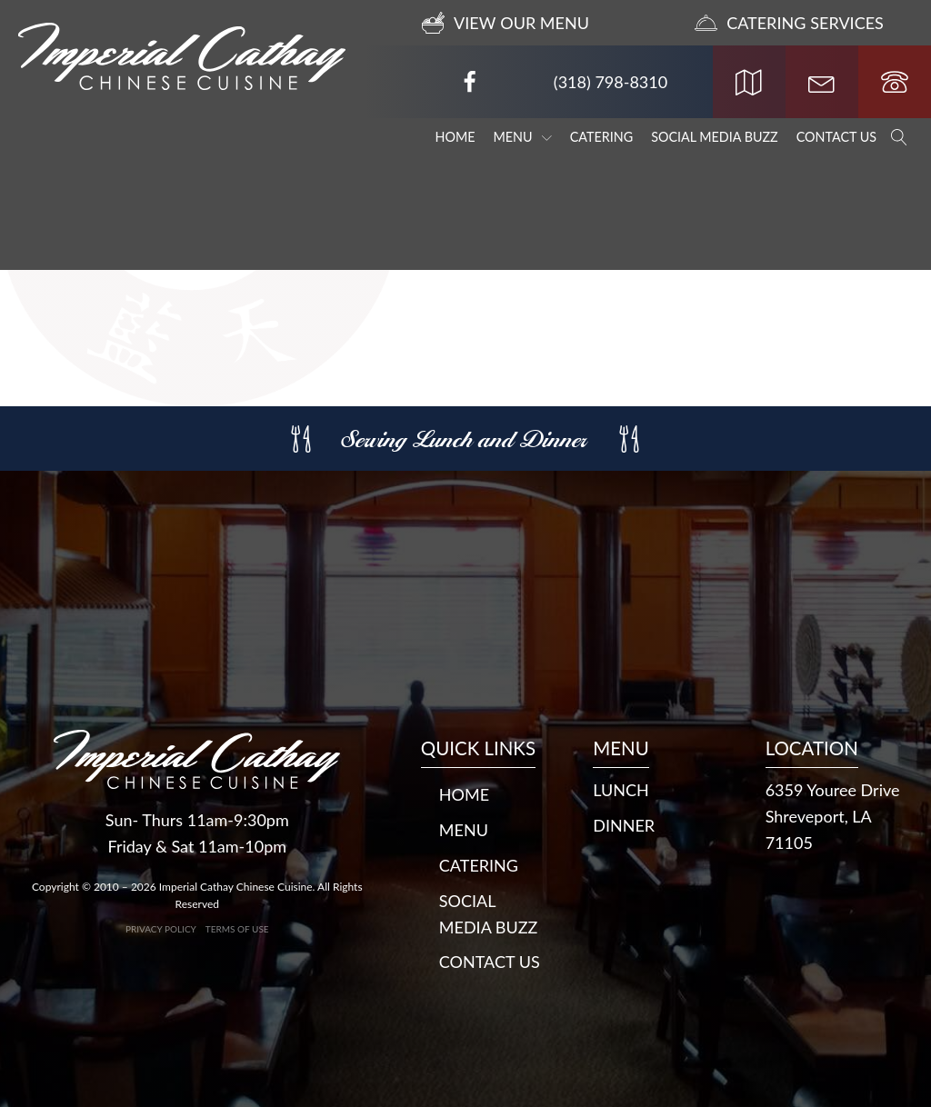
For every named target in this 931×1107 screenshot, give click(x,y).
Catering (601, 137)
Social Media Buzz (714, 137)
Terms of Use (237, 928)
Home (455, 137)
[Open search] (899, 137)
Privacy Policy (160, 928)
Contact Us (836, 137)
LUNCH (621, 790)
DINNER (624, 825)
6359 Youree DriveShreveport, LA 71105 (833, 816)
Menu (523, 137)
